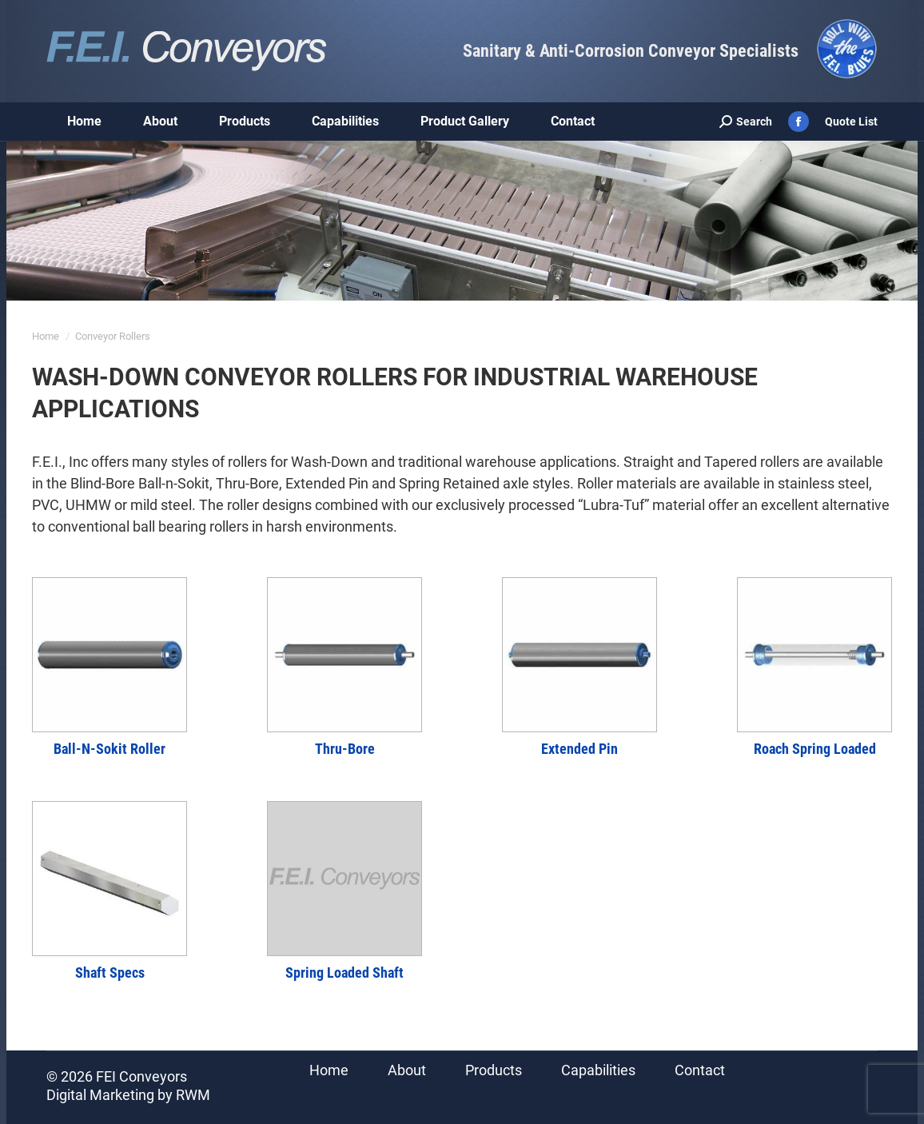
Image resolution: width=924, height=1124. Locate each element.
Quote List (851, 121)
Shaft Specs (110, 972)
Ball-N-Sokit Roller (109, 748)
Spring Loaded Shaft (344, 972)
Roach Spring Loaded (815, 748)
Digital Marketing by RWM (128, 1094)
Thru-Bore (345, 748)
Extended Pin (579, 748)
